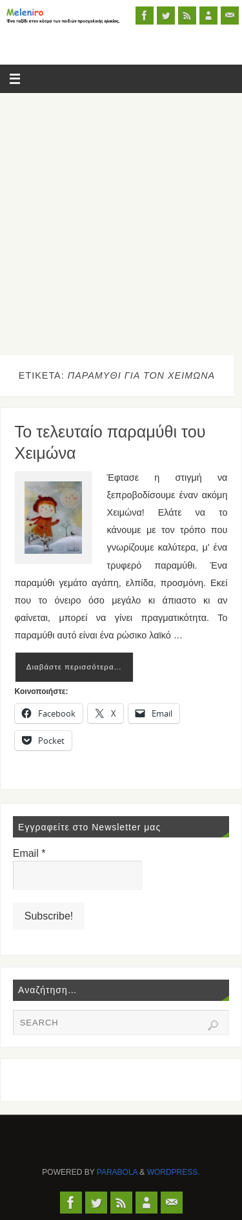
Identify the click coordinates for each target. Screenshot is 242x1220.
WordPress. (173, 1172)
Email (29, 853)
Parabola (117, 1172)
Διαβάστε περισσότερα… (74, 667)
